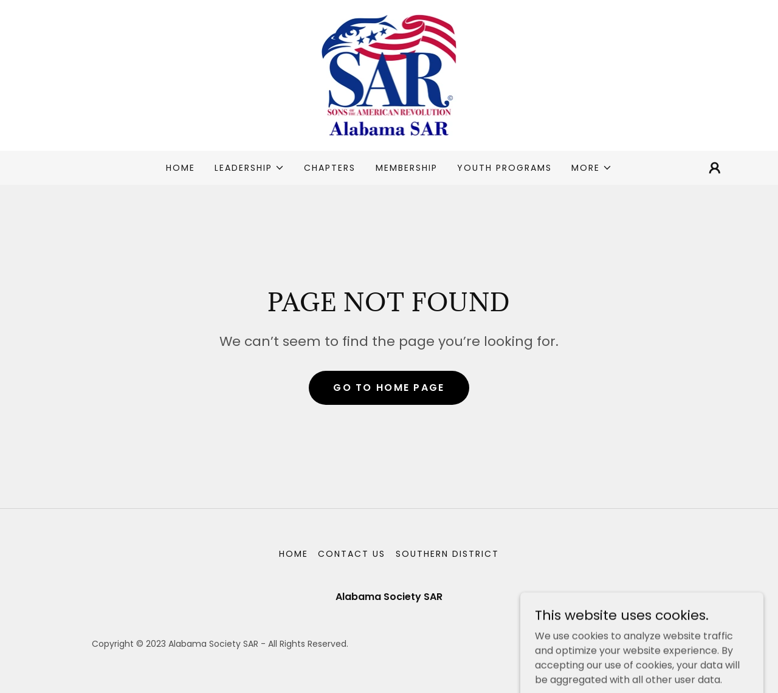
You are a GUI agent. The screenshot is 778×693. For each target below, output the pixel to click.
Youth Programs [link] (504, 168)
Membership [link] (407, 168)
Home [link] (180, 168)
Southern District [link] (447, 554)
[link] (389, 74)
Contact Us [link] (351, 554)
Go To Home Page (388, 388)
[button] (249, 167)
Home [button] (293, 554)
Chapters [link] (330, 168)
